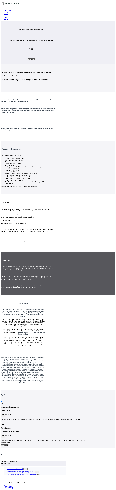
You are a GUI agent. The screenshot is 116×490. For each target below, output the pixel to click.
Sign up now (4, 445)
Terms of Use (8, 486)
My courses (7, 10)
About (6, 14)
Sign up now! (31, 59)
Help (5, 15)
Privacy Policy (8, 487)
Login (6, 17)
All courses (7, 12)
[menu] (58, 15)
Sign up (6, 19)
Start (25, 469)
